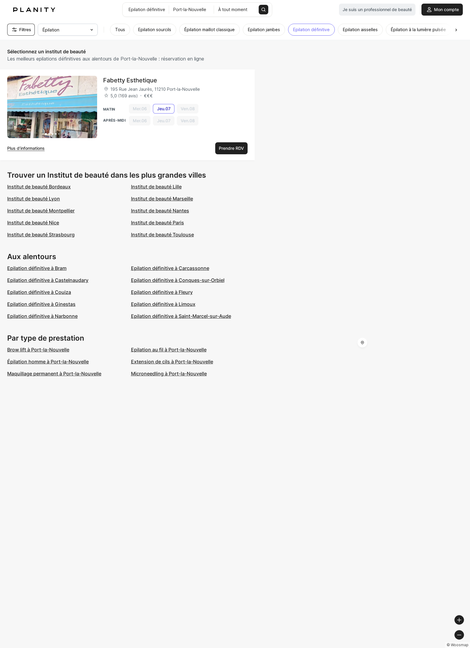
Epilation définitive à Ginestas (41, 304)
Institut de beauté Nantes (160, 211)
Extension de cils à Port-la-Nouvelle (172, 362)
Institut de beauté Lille (156, 187)
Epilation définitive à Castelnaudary (47, 280)
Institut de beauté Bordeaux (39, 187)
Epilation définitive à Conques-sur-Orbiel (178, 280)
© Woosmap (357, 645)
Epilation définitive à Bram (37, 268)
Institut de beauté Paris (157, 223)
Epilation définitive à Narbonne (42, 316)
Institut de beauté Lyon (33, 199)
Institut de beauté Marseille (162, 199)
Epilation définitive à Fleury (162, 292)
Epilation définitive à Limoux (163, 304)
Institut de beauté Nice (33, 223)
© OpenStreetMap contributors (437, 645)
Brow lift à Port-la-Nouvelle (38, 350)
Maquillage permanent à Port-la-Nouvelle (54, 374)
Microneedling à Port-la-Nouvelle (169, 374)
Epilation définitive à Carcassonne (170, 268)
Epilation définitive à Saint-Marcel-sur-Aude (181, 316)
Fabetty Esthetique (130, 80)
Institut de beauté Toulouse (162, 235)
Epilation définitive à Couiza (39, 292)
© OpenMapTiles (388, 645)
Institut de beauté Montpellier (41, 211)
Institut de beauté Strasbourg (41, 235)
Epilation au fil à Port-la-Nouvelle (169, 350)
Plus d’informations (26, 148)
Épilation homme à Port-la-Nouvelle (48, 362)
